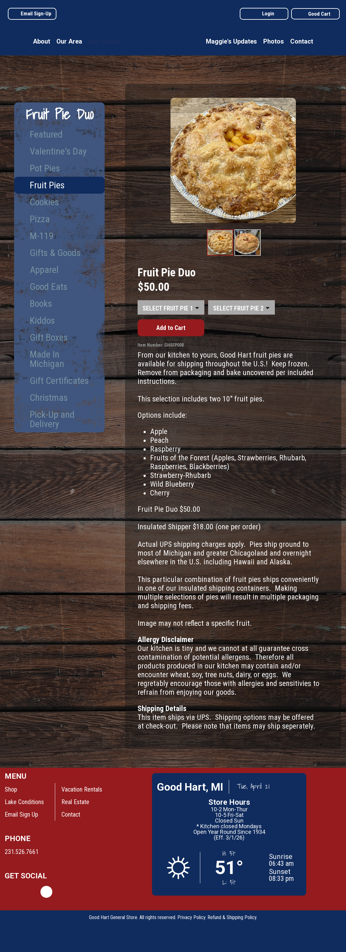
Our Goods (103, 41)
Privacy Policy (191, 917)
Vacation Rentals (81, 789)
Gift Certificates (59, 380)
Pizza (40, 218)
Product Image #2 (248, 255)
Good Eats (48, 286)
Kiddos (42, 320)
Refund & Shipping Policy (231, 917)
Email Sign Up (21, 814)
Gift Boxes (49, 337)
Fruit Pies (47, 185)
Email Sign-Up (36, 13)
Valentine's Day (58, 151)
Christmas (49, 397)
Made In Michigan (47, 359)
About (41, 41)
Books (41, 303)
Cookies (44, 201)
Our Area (69, 41)
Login (268, 13)
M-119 (41, 235)
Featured (46, 134)
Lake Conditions (24, 802)
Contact (301, 41)
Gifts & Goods (55, 252)
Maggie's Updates (231, 41)
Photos (273, 41)
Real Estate (75, 802)
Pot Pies (45, 168)
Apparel (44, 269)
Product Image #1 (220, 255)
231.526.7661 (22, 851)
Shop (11, 789)
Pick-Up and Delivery (52, 419)
